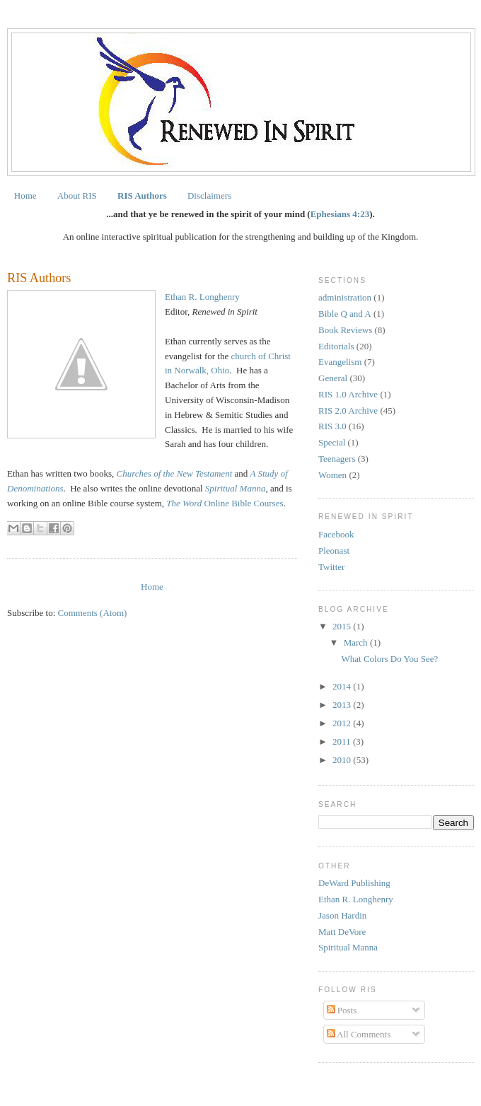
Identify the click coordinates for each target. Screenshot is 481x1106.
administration (344, 297)
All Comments (359, 1034)
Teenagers (337, 458)
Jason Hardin (342, 915)
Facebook (336, 534)
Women (332, 475)
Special (331, 442)
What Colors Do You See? (389, 658)
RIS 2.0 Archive (348, 410)
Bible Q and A (344, 313)
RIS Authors (142, 195)
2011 (342, 741)
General (332, 378)
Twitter (331, 566)
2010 (342, 760)
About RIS (77, 195)
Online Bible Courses (224, 503)
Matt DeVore (342, 931)
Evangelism (339, 361)
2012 (342, 723)
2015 (342, 626)
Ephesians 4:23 (340, 214)
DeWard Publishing (354, 883)
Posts (342, 1010)
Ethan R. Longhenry (202, 296)
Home (25, 195)
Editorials (336, 346)
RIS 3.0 (332, 426)
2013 (342, 704)
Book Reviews (345, 330)
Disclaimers (209, 195)
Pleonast (333, 550)
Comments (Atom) (92, 612)
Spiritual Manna (348, 947)
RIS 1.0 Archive (348, 394)
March (357, 642)
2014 (342, 686)
